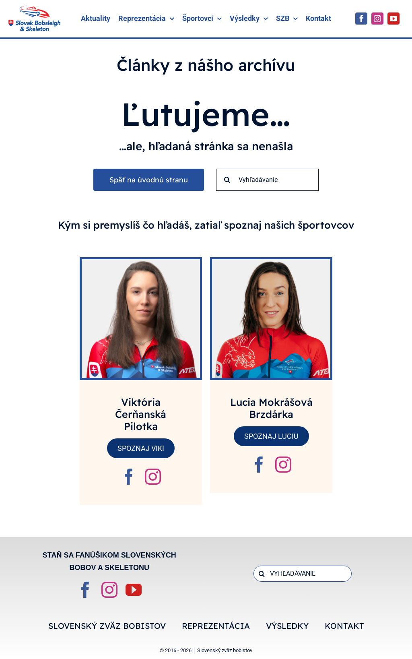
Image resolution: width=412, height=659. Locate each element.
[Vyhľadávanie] (267, 180)
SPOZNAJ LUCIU (271, 436)
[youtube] (393, 18)
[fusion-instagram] (153, 477)
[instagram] (377, 18)
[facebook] (361, 18)
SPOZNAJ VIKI (140, 448)
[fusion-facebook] (129, 477)
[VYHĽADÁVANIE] (302, 574)
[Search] (227, 180)
